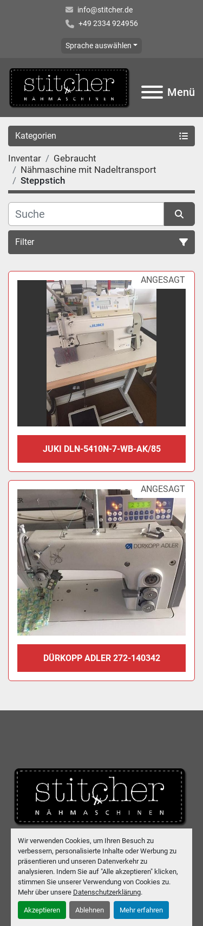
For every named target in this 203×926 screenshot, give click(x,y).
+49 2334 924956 (108, 23)
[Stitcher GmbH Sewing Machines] (101, 796)
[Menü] (152, 92)
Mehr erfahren (141, 910)
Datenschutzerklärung (107, 892)
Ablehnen (89, 910)
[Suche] (86, 214)
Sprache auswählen (99, 45)
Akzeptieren (42, 910)
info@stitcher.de (105, 9)
